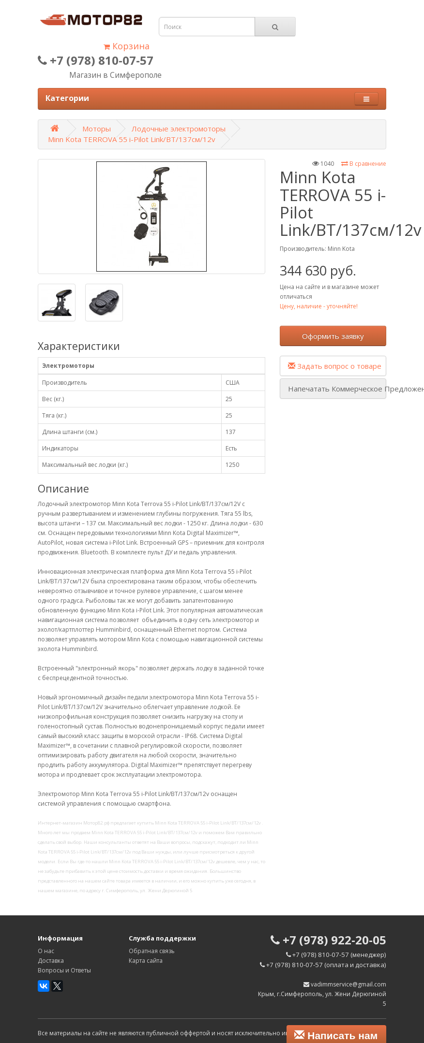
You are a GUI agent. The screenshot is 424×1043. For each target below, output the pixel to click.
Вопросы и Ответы (64, 970)
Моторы (96, 128)
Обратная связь (152, 951)
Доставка (51, 960)
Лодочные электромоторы (179, 128)
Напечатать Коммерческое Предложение (337, 388)
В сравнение (363, 163)
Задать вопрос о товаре (334, 366)
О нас (46, 951)
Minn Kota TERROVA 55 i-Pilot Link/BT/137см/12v (131, 139)
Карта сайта (146, 960)
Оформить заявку (333, 336)
